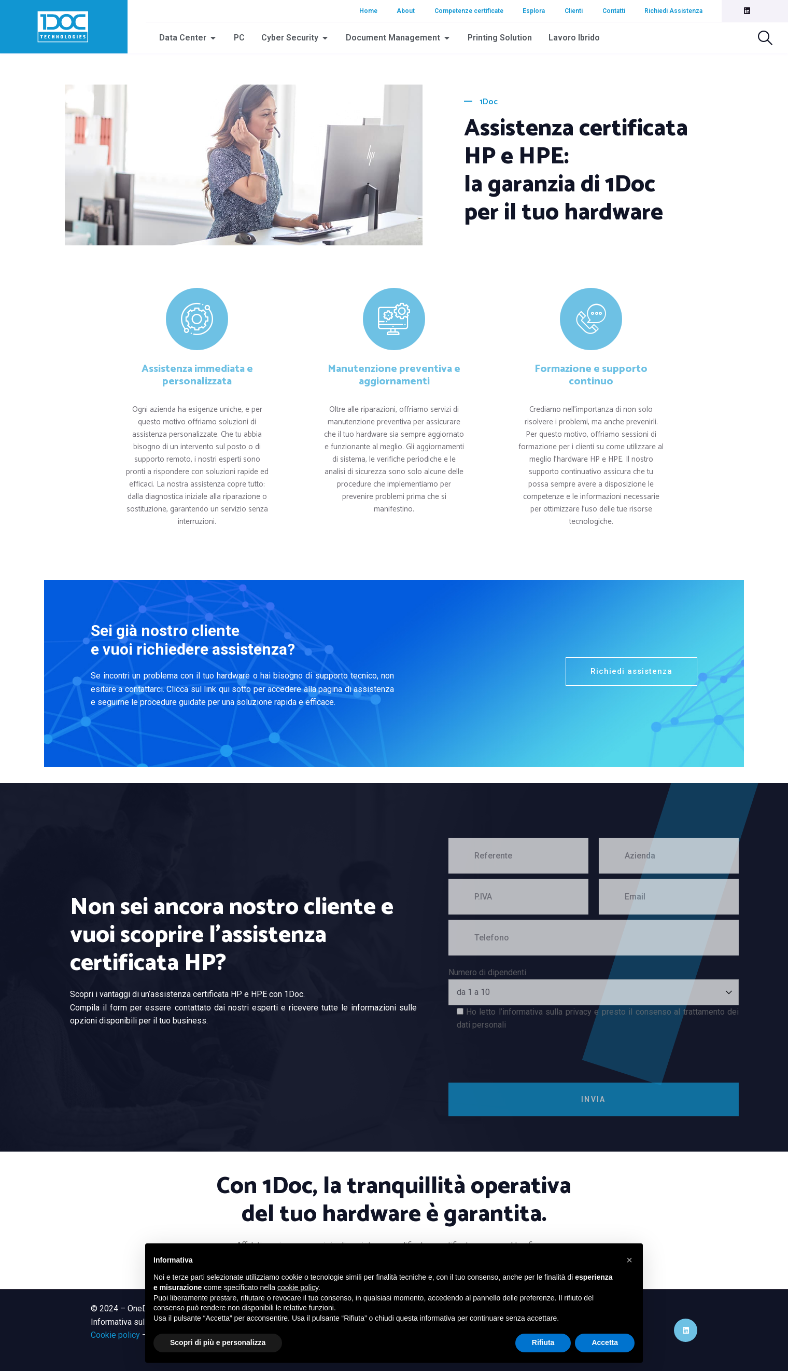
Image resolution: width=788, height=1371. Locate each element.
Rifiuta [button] (543, 1342)
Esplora (534, 11)
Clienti (574, 11)
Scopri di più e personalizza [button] (217, 1342)
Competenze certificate (468, 11)
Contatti (613, 11)
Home (368, 11)
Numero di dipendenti (511, 972)
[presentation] (551, 1052)
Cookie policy (115, 1335)
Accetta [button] (605, 1342)
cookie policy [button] (297, 1287)
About (406, 11)
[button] (629, 1260)
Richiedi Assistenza (673, 11)
